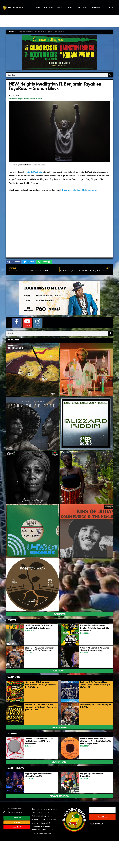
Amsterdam (13, 99)
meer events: (13, 676)
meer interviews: (15, 767)
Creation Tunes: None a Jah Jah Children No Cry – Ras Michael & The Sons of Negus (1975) (95, 741)
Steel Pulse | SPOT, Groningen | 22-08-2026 (96, 705)
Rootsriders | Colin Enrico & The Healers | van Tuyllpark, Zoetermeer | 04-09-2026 (41, 707)
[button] (13, 262)
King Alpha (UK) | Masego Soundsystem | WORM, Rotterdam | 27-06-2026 (40, 685)
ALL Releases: (13, 339)
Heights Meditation (34, 171)
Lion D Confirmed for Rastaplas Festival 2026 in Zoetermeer (39, 626)
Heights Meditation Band (26, 99)
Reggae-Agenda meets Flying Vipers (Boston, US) (38, 774)
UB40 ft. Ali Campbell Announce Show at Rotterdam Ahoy (94, 649)
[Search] (110, 75)
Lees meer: (12, 733)
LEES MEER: (12, 620)
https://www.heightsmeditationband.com (79, 190)
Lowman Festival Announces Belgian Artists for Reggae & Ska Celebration (94, 628)
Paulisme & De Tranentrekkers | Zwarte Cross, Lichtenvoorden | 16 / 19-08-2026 (96, 685)
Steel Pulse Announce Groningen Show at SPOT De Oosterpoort (39, 649)
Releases (39, 99)
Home (11, 32)
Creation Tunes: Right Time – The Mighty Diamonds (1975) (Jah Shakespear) (39, 741)
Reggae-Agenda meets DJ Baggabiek (92, 774)
